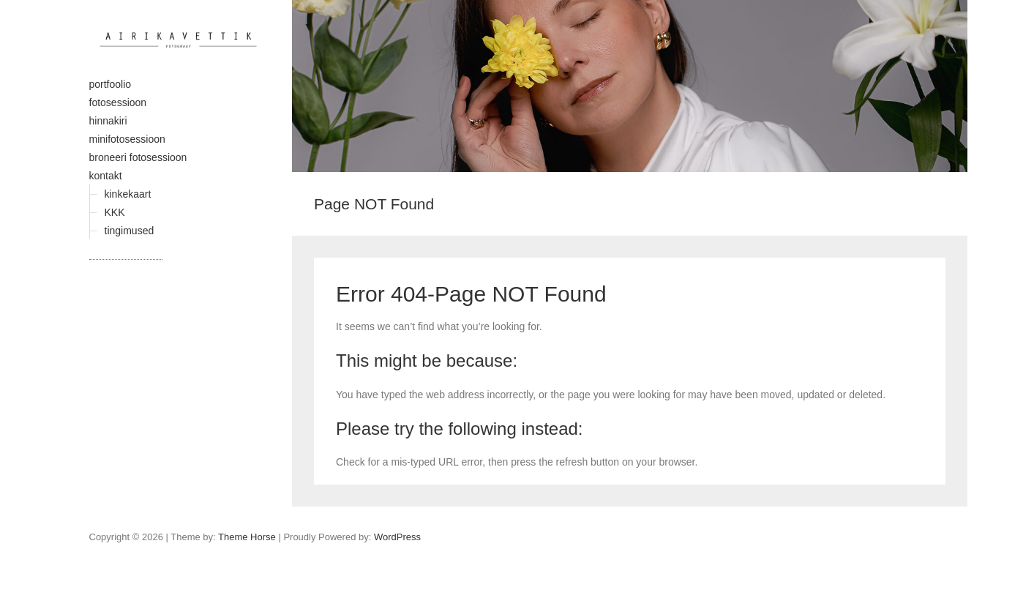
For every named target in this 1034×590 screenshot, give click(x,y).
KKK (115, 212)
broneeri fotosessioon (138, 157)
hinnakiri (108, 121)
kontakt (105, 176)
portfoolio (110, 84)
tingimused (129, 230)
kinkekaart (128, 194)
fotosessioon (118, 102)
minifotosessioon (127, 139)
